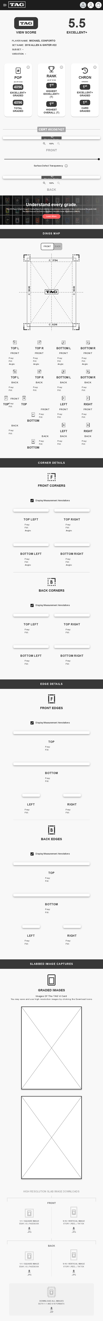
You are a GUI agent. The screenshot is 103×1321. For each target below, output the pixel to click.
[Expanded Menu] (4, 5)
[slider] (99, 159)
